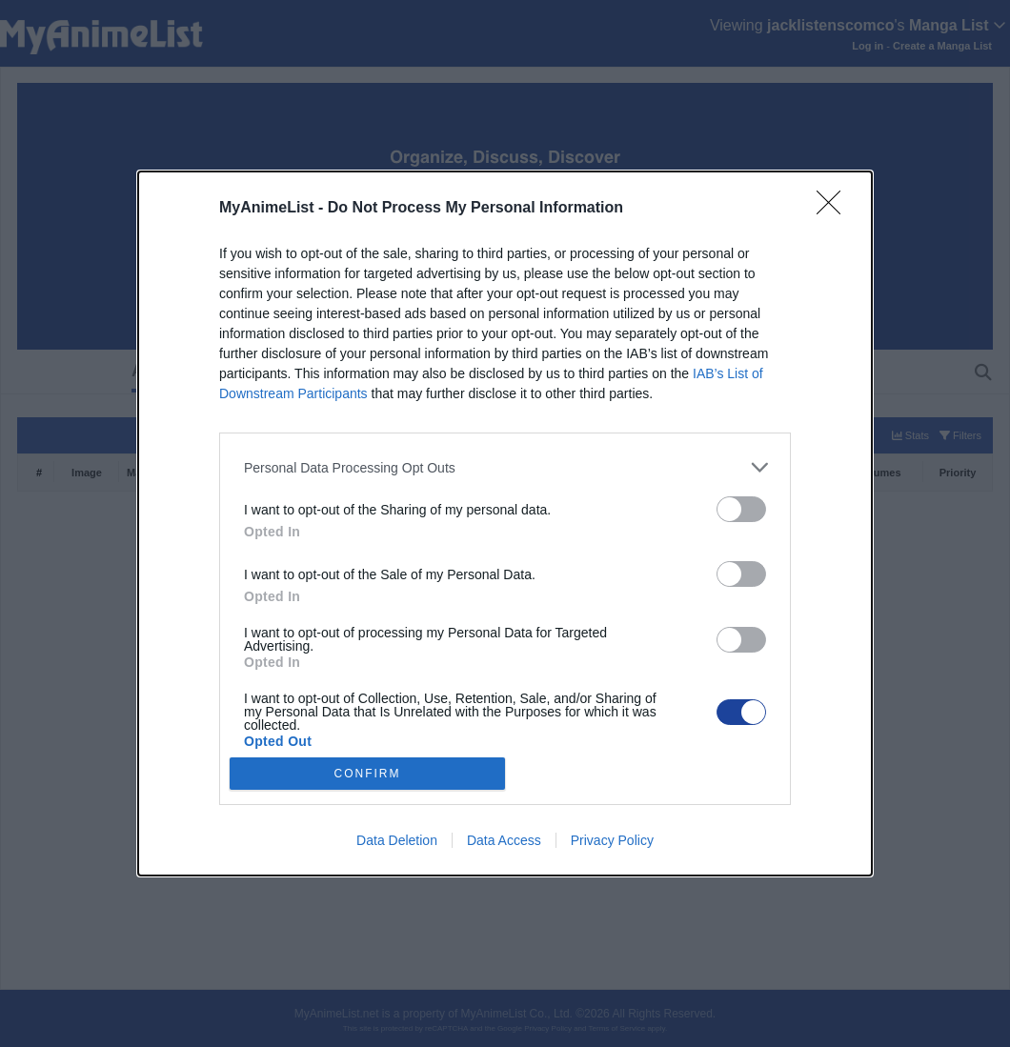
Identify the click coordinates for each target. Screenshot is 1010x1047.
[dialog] (505, 523)
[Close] (835, 209)
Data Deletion (396, 840)
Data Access (504, 840)
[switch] (741, 509)
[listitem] (505, 467)
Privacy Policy (612, 840)
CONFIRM (367, 773)
